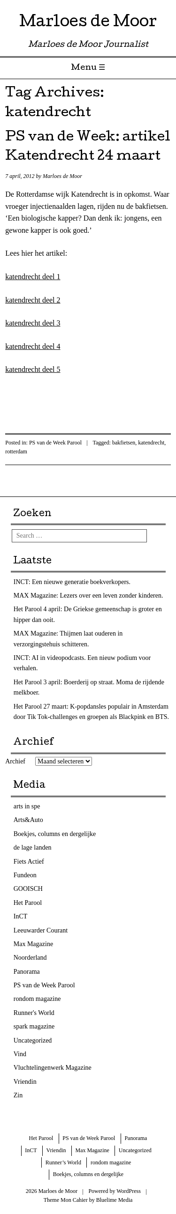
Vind (20, 1054)
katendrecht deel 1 (32, 277)
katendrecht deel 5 (32, 369)
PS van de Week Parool (55, 442)
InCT (21, 916)
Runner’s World (63, 1162)
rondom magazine (37, 998)
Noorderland (30, 957)
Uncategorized (33, 1040)
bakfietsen (123, 442)
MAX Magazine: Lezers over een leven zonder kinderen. (88, 595)
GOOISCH (28, 888)
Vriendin (25, 1081)
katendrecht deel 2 (32, 300)
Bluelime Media (114, 1200)
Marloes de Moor (88, 23)
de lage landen (33, 847)
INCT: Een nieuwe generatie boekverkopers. (72, 581)
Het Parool (28, 902)
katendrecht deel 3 (32, 323)
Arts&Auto (28, 819)
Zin (18, 1095)
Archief (15, 761)
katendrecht (151, 442)
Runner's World (34, 1012)
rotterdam (16, 451)
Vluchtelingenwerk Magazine (53, 1067)
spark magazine (34, 1026)
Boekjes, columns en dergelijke (55, 833)
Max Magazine (33, 944)
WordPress (128, 1191)
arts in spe (27, 806)
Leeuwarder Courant (41, 930)
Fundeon (25, 875)
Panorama (27, 971)
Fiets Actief (29, 861)
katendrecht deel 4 (32, 346)
